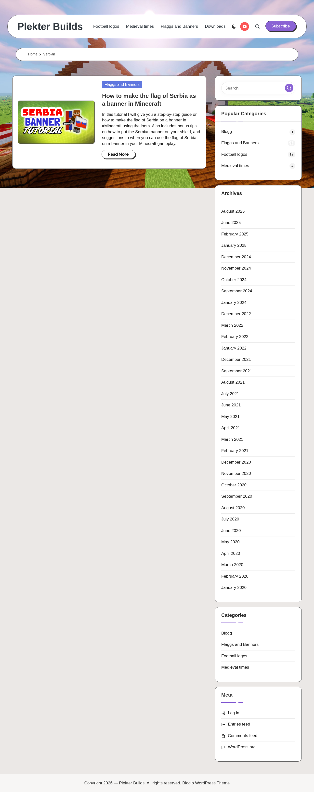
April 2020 (230, 553)
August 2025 (233, 211)
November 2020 (236, 473)
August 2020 (233, 508)
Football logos (234, 154)
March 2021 (232, 439)
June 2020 (231, 530)
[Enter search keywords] (258, 88)
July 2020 (230, 519)
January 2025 (234, 245)
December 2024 (236, 257)
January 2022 (234, 348)
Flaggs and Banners (122, 84)
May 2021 (230, 416)
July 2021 (230, 393)
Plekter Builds (50, 26)
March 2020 (232, 564)
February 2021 (235, 450)
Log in (233, 713)
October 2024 (234, 279)
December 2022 (236, 314)
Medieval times (235, 165)
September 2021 (236, 371)
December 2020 (236, 462)
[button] (280, 26)
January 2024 (234, 302)
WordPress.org (242, 747)
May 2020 (230, 542)
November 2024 (236, 268)
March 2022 (232, 325)
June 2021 (231, 405)
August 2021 (233, 382)
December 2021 (236, 359)
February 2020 (235, 576)
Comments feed (242, 735)
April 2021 (230, 428)
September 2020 (236, 496)
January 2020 (234, 587)
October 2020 (234, 485)
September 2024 (236, 291)
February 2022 (235, 336)
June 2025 (231, 222)
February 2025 (235, 234)
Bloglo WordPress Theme (206, 783)
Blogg (226, 131)
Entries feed (239, 724)
